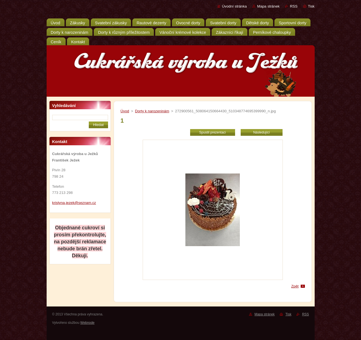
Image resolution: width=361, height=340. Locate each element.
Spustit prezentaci (212, 132)
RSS (293, 6)
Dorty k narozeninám (152, 111)
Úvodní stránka (234, 6)
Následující (261, 132)
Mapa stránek (268, 6)
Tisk (311, 6)
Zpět (295, 286)
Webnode (87, 323)
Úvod (125, 111)
